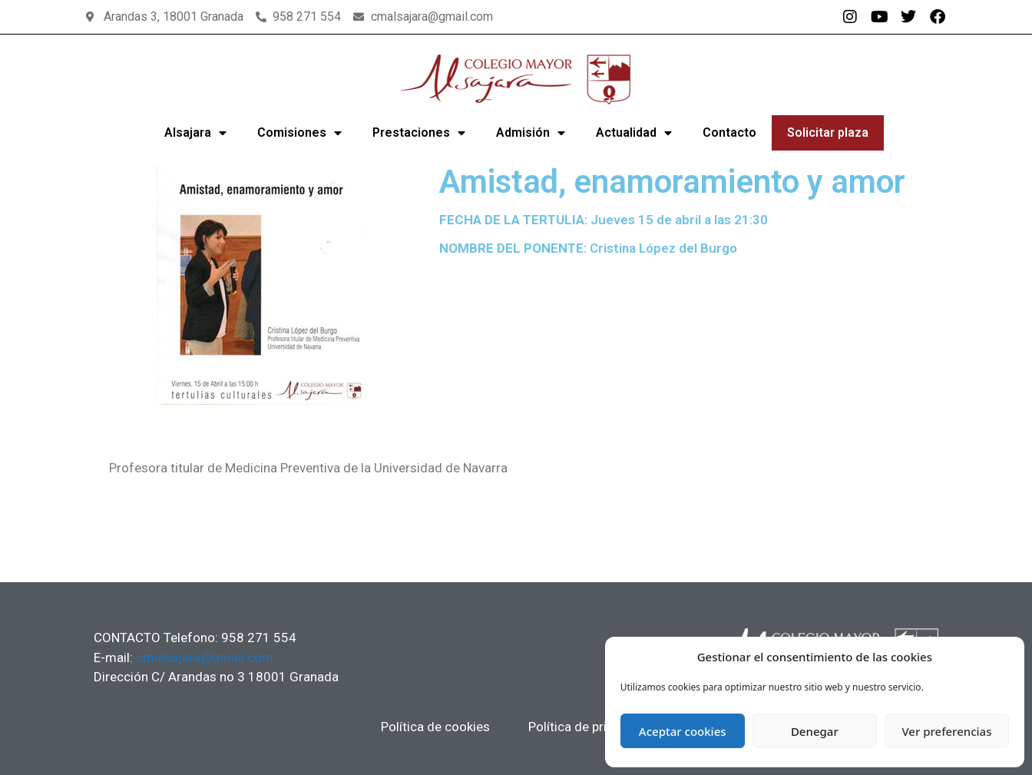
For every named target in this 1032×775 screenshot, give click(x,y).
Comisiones (299, 133)
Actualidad (634, 133)
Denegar (814, 731)
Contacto (729, 132)
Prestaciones (418, 133)
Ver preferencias (946, 731)
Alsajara (195, 133)
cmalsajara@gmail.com (204, 657)
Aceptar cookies (682, 731)
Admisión (530, 133)
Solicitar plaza (827, 132)
